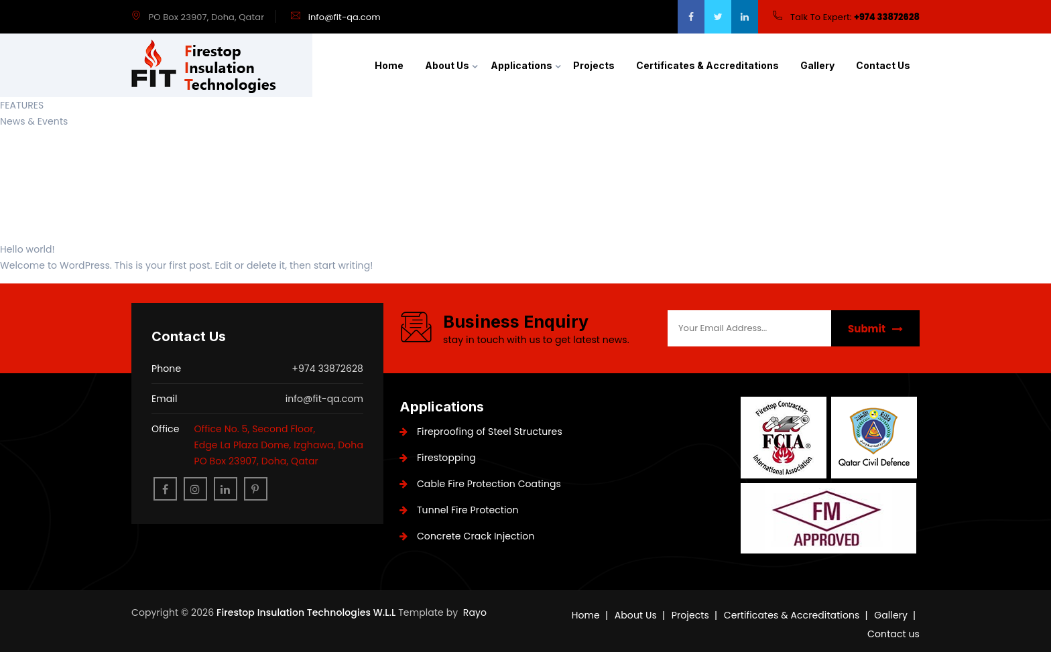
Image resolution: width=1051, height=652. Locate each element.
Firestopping (437, 457)
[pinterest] (255, 489)
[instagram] (195, 489)
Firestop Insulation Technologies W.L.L (307, 612)
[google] (744, 17)
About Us (447, 65)
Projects (594, 65)
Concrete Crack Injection (466, 536)
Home (389, 65)
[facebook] (691, 17)
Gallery (817, 65)
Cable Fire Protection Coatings (480, 484)
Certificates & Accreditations (707, 65)
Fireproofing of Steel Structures (480, 431)
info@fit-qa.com (344, 17)
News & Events (34, 121)
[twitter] (717, 17)
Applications (521, 65)
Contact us (883, 65)
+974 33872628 (887, 17)
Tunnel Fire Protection (459, 510)
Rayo (475, 612)
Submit (875, 329)
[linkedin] (225, 489)
